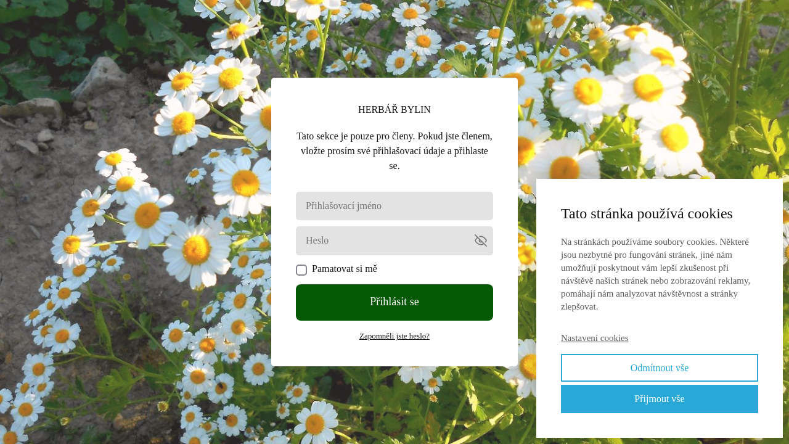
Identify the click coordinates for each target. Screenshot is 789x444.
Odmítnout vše (660, 368)
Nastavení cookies (595, 338)
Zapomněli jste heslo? (394, 335)
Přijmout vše (659, 398)
